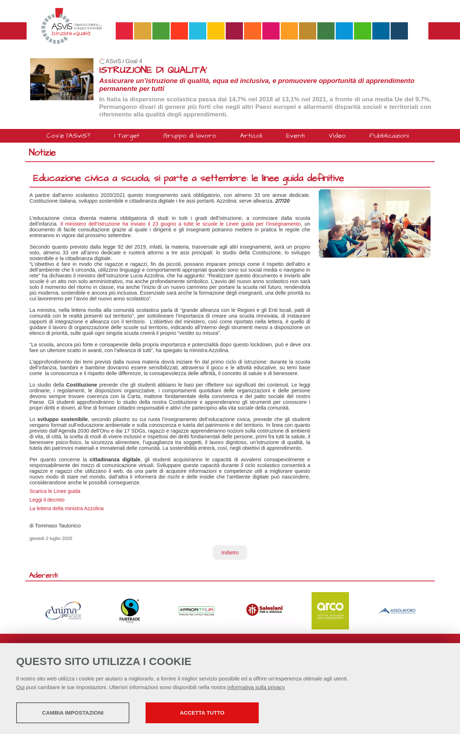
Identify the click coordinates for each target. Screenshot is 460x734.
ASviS (113, 61)
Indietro (230, 552)
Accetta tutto (202, 713)
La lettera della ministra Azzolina (66, 508)
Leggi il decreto (47, 500)
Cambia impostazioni (73, 713)
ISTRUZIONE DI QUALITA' (153, 70)
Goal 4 (133, 61)
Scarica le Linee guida (54, 491)
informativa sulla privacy (256, 687)
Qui (20, 687)
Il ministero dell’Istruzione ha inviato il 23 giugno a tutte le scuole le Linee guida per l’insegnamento (180, 224)
